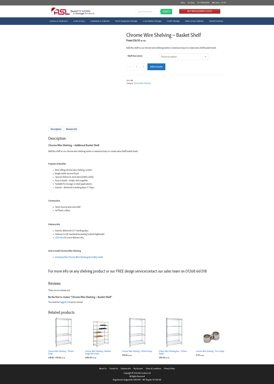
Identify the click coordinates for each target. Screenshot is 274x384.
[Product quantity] (136, 66)
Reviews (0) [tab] (71, 129)
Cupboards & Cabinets (100, 21)
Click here (59, 237)
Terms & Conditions (153, 368)
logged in (64, 302)
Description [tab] (56, 129)
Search (166, 11)
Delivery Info (126, 368)
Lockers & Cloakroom (58, 21)
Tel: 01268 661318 (203, 3)
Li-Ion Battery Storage (152, 21)
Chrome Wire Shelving (142, 83)
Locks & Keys (79, 21)
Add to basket (156, 66)
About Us (103, 368)
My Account (138, 368)
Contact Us (113, 368)
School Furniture (216, 21)
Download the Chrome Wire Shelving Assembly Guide (79, 257)
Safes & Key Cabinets (194, 21)
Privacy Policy (169, 368)
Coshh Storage (173, 21)
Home (183, 3)
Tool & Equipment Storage (126, 21)
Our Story (191, 3)
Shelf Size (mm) (135, 56)
